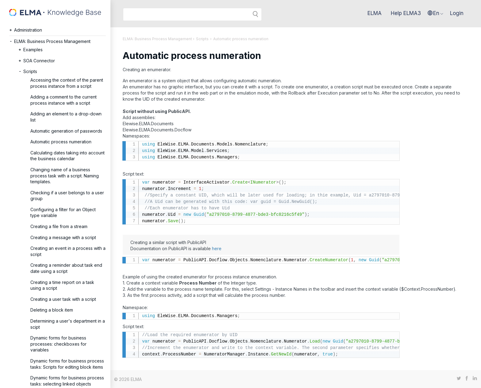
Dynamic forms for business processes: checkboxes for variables (58, 343)
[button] (435, 13)
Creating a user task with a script (63, 299)
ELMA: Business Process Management (52, 41)
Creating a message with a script (63, 237)
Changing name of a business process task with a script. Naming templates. (64, 175)
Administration (28, 30)
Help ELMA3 (406, 13)
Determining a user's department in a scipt (67, 324)
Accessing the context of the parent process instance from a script (66, 83)
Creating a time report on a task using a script (62, 285)
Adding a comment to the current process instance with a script (63, 100)
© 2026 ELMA (128, 379)
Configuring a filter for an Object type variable (63, 212)
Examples (33, 49)
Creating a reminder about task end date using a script (66, 268)
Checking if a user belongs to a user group (67, 195)
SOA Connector (39, 60)
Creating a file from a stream (58, 226)
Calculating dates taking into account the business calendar (67, 155)
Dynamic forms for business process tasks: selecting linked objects (67, 380)
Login (457, 13)
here (216, 248)
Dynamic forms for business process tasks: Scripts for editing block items (67, 364)
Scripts (30, 71)
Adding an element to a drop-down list (66, 116)
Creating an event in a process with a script (68, 251)
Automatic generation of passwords (66, 131)
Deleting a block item (51, 309)
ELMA (374, 13)
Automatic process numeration (60, 141)
